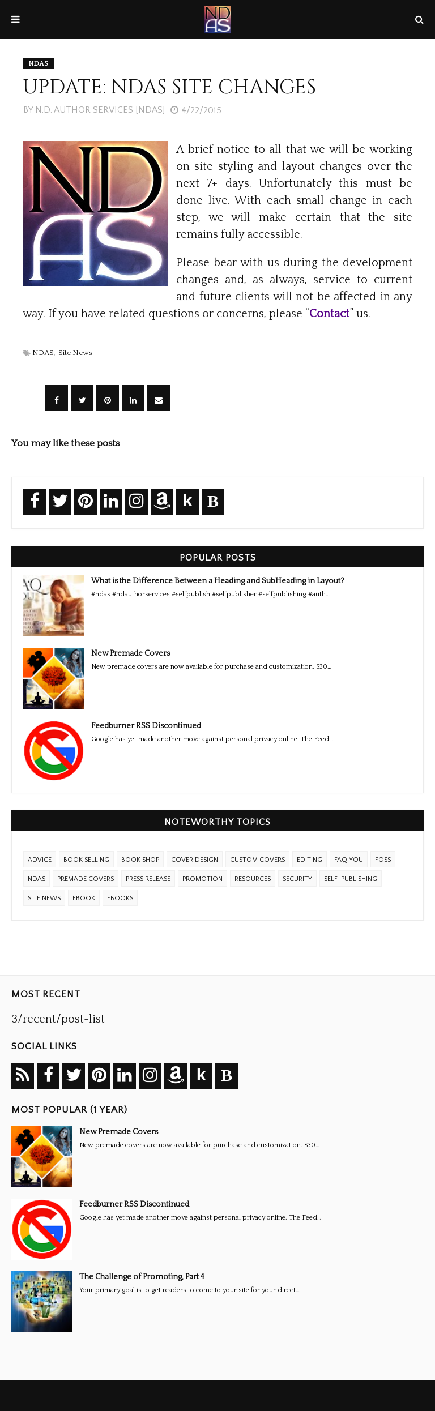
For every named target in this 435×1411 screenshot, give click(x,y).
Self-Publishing (350, 879)
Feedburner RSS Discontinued (146, 725)
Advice (40, 859)
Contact (329, 313)
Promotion (202, 879)
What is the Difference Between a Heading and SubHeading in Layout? (217, 580)
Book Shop (140, 859)
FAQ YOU (348, 859)
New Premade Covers (130, 653)
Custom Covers (257, 859)
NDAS (43, 353)
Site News (75, 353)
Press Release (148, 879)
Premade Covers (85, 879)
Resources (252, 879)
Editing (309, 859)
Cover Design (194, 859)
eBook (83, 898)
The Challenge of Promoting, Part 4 (141, 1276)
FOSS (383, 859)
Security (297, 879)
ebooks (120, 898)
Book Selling (86, 859)
